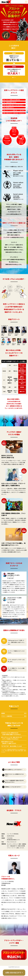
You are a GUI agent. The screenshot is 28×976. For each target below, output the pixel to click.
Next (26, 63)
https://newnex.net (11, 842)
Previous (2, 63)
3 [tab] (15, 78)
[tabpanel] (14, 63)
